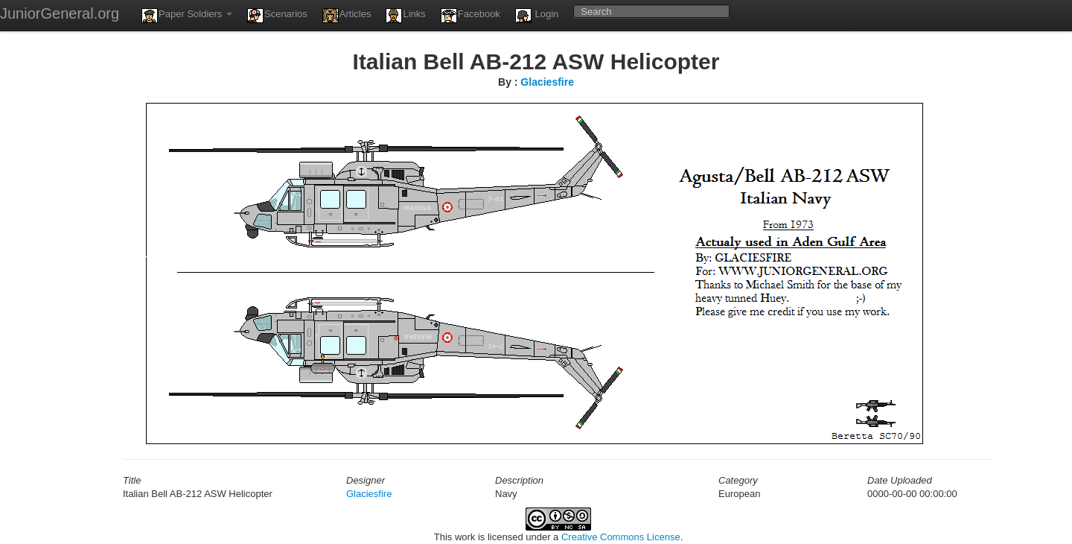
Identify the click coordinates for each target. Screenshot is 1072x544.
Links (405, 15)
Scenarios (277, 15)
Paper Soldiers (186, 15)
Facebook (470, 15)
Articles (346, 15)
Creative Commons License (620, 537)
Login (536, 15)
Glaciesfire (547, 82)
